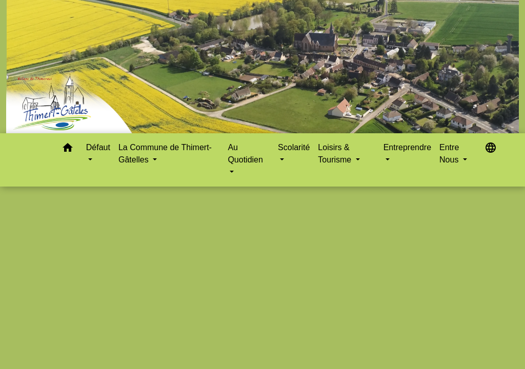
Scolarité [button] (294, 147)
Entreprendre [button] (407, 147)
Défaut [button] (98, 147)
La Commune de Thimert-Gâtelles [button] (165, 153)
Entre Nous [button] (450, 153)
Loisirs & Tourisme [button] (335, 153)
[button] (67, 149)
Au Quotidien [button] (245, 153)
